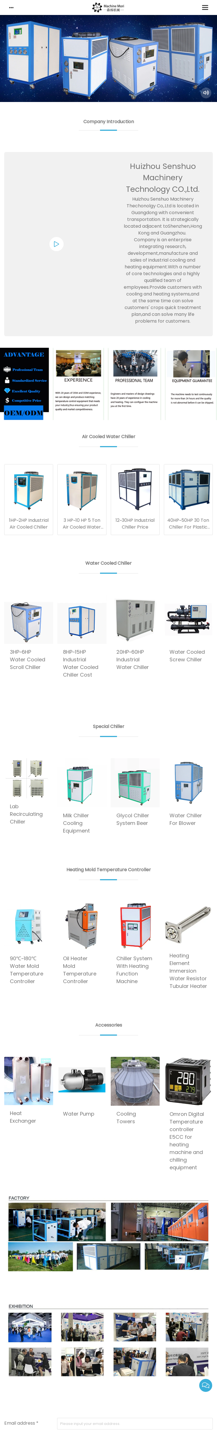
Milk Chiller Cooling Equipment (76, 823)
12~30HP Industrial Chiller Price (135, 523)
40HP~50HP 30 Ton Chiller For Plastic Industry (188, 527)
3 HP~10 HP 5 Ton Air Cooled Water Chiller (82, 527)
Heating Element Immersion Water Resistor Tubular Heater (188, 971)
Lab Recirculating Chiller (26, 814)
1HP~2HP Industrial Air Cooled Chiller (29, 523)
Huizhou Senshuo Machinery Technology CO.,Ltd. (162, 177)
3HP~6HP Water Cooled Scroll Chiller (27, 659)
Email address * (21, 1423)
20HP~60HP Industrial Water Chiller (132, 659)
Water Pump (78, 1113)
